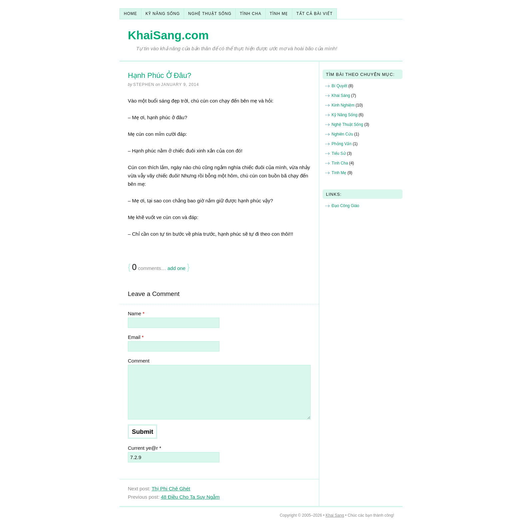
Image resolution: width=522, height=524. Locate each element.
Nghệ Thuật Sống (209, 13)
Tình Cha (250, 13)
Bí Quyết (339, 86)
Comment (138, 361)
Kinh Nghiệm (343, 105)
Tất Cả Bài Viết (314, 13)
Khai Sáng (341, 95)
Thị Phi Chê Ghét (170, 488)
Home (130, 13)
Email (136, 337)
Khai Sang (335, 515)
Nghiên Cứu (342, 134)
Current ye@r (144, 448)
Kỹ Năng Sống (162, 13)
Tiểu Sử (339, 153)
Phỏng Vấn (342, 143)
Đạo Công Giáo (345, 205)
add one (176, 268)
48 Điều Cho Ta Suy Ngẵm (190, 497)
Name (136, 313)
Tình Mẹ (279, 13)
